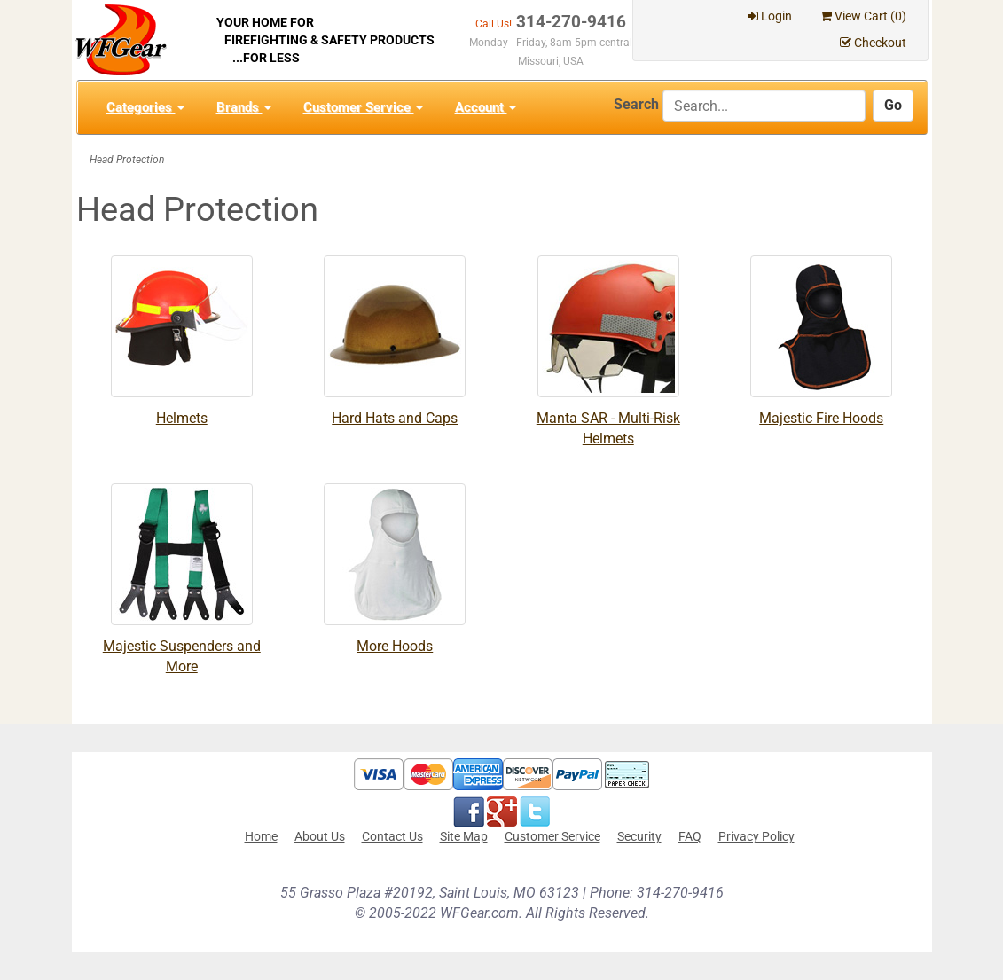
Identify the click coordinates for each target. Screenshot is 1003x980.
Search (636, 104)
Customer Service (363, 107)
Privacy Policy (756, 836)
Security (639, 836)
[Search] (764, 106)
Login (770, 16)
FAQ (689, 836)
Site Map (464, 836)
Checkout (873, 42)
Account (485, 107)
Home (261, 836)
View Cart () (863, 16)
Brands (243, 107)
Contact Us (392, 836)
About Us (319, 836)
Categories (145, 107)
